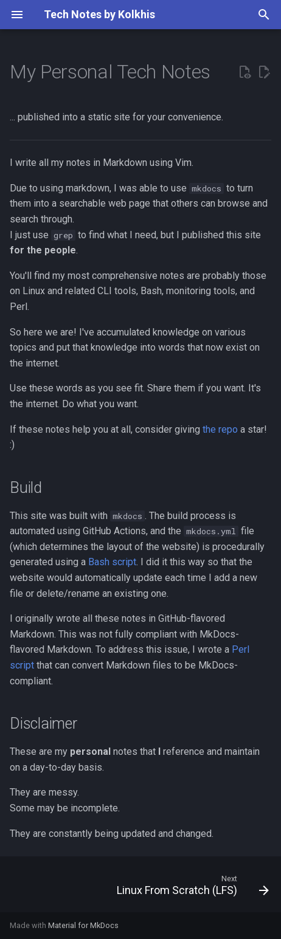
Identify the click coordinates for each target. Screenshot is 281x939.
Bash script (112, 562)
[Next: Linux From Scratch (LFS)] (191, 888)
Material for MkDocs (83, 925)
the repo (220, 429)
